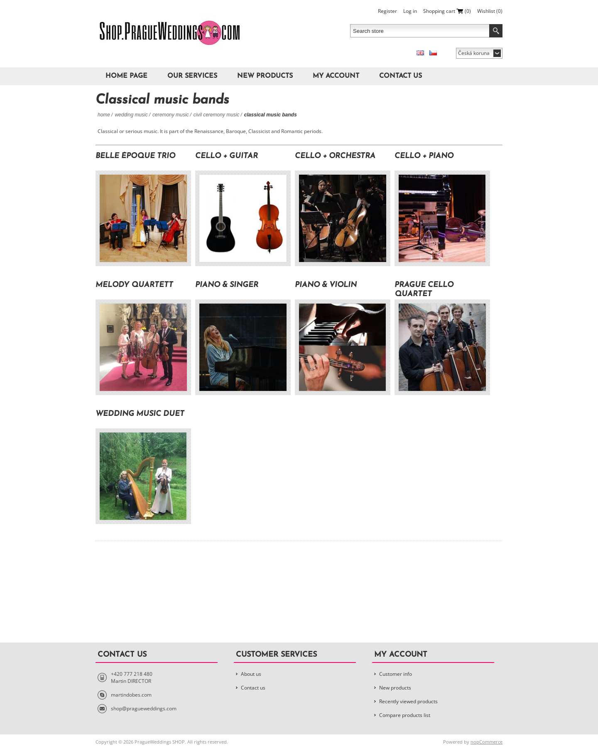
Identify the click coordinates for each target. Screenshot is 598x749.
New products (265, 76)
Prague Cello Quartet (424, 289)
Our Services (192, 76)
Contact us (400, 76)
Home (104, 115)
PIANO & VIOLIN (326, 285)
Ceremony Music (170, 115)
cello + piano (424, 156)
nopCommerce (486, 742)
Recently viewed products (408, 701)
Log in (410, 11)
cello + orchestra (335, 156)
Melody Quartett (134, 285)
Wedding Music (131, 115)
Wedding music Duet (140, 414)
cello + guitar (226, 156)
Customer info (395, 673)
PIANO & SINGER (226, 285)
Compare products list (404, 715)
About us (251, 673)
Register (387, 11)
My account (336, 76)
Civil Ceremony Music (217, 115)
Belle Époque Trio (135, 156)
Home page (126, 76)
